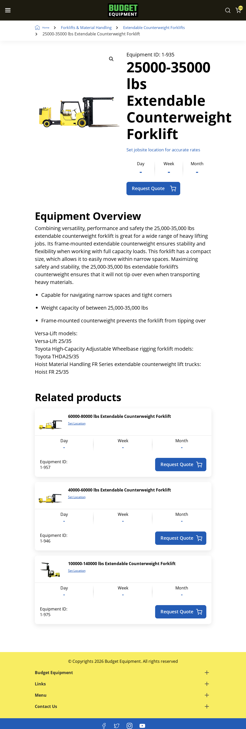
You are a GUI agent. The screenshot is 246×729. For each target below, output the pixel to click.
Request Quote (154, 188)
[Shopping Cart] (238, 10)
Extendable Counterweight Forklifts (167, 27)
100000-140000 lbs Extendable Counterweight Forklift (122, 564)
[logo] (123, 10)
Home (50, 27)
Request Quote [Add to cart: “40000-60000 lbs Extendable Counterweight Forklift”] (181, 538)
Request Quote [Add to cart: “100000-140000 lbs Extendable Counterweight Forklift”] (181, 612)
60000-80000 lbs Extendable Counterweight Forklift (119, 416)
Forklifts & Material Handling (94, 27)
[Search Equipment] (227, 10)
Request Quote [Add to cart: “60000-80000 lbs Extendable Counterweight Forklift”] (181, 464)
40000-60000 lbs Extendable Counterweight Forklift (119, 490)
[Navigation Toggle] (9, 10)
